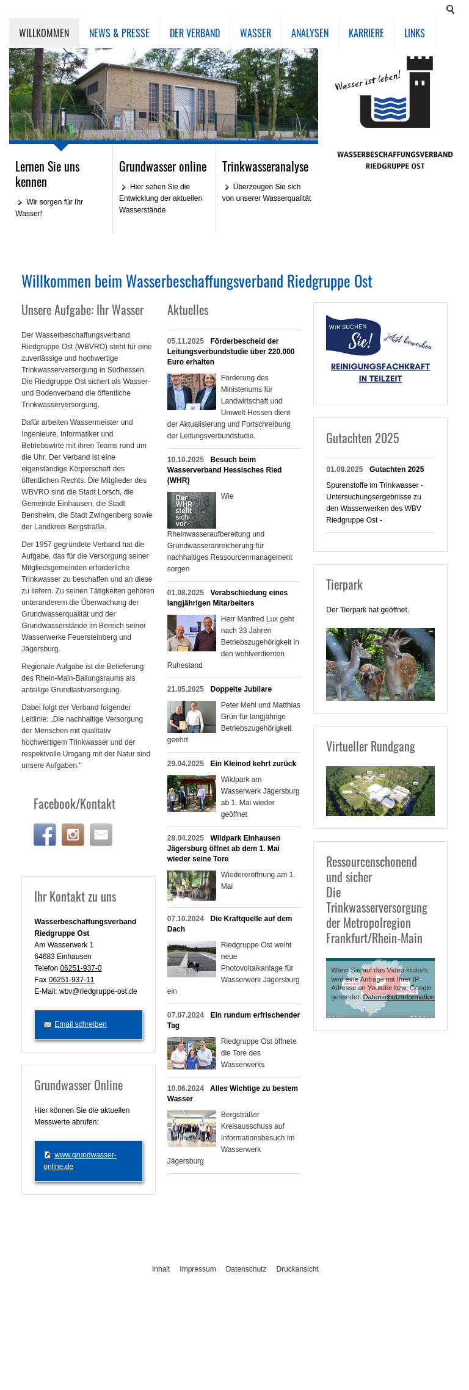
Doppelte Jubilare (241, 689)
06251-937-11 (72, 980)
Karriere (366, 33)
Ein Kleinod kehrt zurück (254, 763)
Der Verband (195, 33)
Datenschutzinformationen (403, 997)
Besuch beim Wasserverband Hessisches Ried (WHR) (224, 470)
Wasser (255, 33)
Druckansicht (297, 1269)
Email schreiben (80, 1024)
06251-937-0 (80, 968)
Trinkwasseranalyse (265, 166)
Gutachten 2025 (396, 469)
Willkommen (44, 33)
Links (414, 33)
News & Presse (119, 33)
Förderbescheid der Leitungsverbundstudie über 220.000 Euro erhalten (231, 351)
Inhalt (161, 1269)
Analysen (310, 33)
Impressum (198, 1269)
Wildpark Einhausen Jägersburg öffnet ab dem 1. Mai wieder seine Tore (223, 848)
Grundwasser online (162, 166)
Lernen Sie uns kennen (47, 173)
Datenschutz (246, 1269)
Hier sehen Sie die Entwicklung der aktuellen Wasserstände (160, 198)
